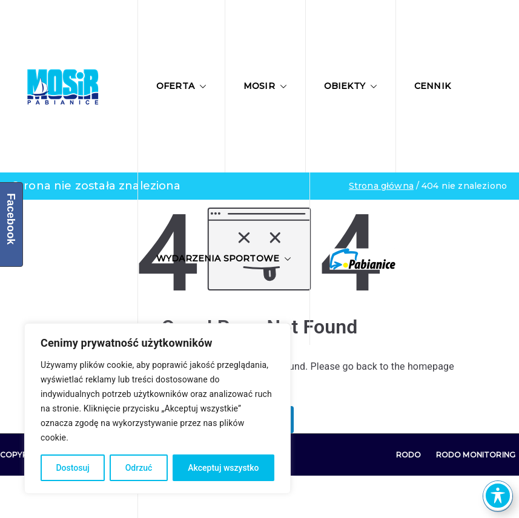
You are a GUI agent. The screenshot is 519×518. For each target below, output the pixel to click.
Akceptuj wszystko (223, 468)
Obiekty (350, 85)
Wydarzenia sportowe (223, 258)
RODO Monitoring (475, 454)
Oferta (181, 85)
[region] (157, 408)
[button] (200, 86)
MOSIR (265, 85)
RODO (408, 454)
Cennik (432, 85)
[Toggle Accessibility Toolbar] (497, 495)
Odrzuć (139, 468)
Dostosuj (72, 468)
